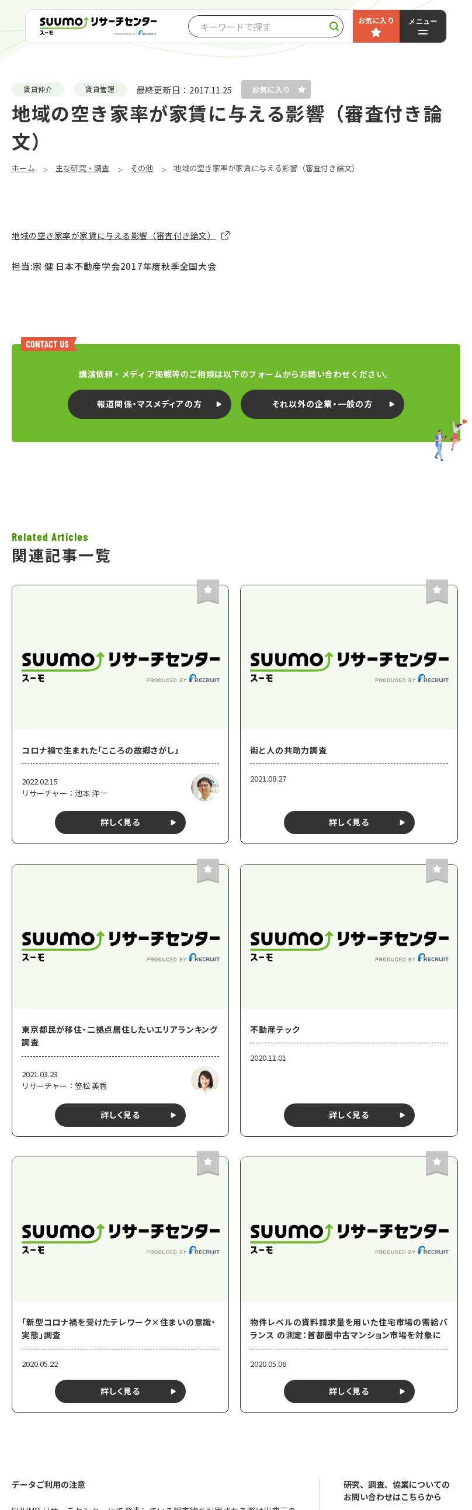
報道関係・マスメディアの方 (149, 403)
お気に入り (376, 20)
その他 (142, 167)
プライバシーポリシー (386, 1211)
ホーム (23, 167)
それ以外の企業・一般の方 (322, 403)
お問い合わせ (402, 1180)
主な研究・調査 (82, 167)
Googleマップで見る (210, 1461)
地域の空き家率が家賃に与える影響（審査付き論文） (114, 235)
